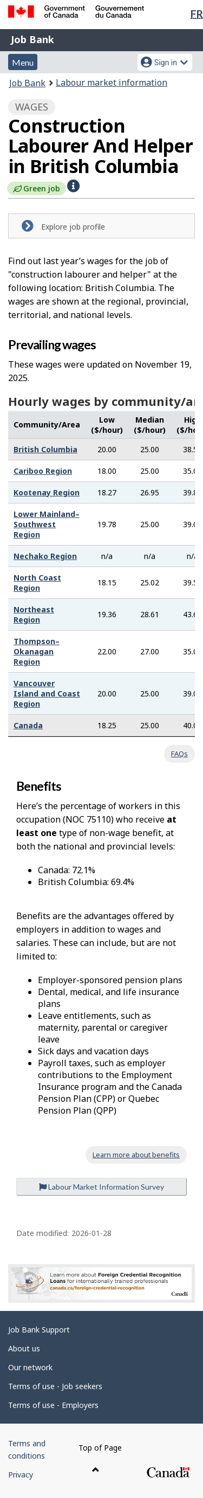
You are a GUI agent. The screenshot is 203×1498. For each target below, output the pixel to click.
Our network (30, 1367)
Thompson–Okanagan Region (37, 651)
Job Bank (32, 39)
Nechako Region (45, 556)
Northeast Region (34, 614)
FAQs (179, 753)
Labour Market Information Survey (101, 1186)
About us (24, 1348)
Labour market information (111, 82)
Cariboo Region (43, 471)
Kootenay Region (47, 492)
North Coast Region (37, 582)
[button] (73, 186)
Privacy (20, 1474)
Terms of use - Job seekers (55, 1386)
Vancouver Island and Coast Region (47, 693)
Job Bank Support (39, 1329)
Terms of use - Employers (53, 1405)
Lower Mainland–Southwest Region (47, 524)
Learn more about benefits (136, 1154)
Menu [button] (23, 62)
